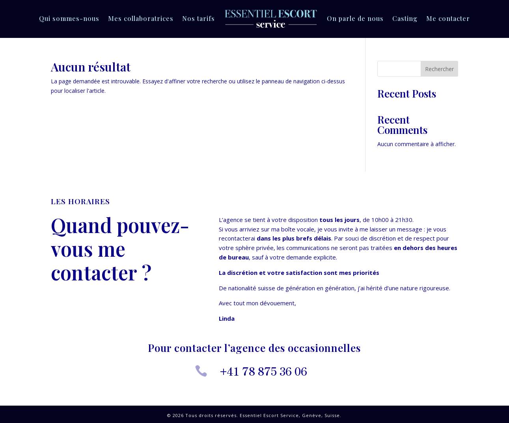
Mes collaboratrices (140, 18)
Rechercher (439, 69)
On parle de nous (355, 18)
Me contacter (448, 18)
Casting (405, 18)
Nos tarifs (198, 18)
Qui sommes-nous (69, 18)
